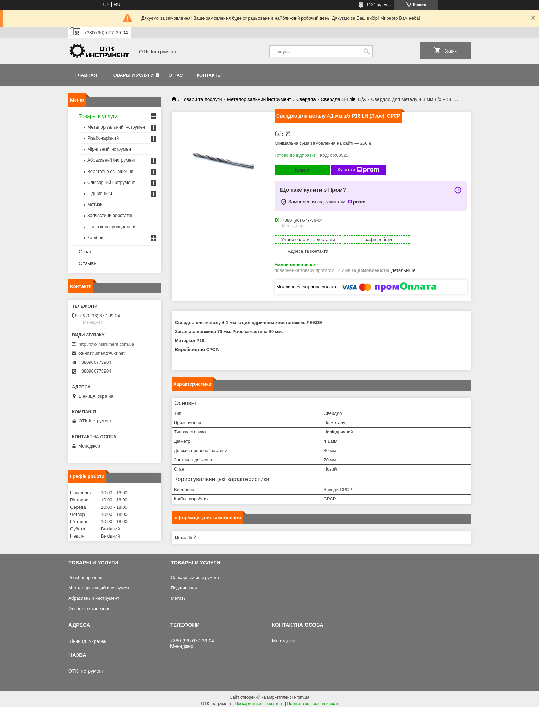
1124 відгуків (378, 4)
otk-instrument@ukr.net (101, 353)
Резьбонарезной (85, 574)
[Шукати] (367, 51)
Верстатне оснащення (110, 171)
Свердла (306, 99)
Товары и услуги (132, 75)
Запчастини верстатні (109, 215)
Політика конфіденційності (312, 700)
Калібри (95, 237)
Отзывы (88, 263)
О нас (176, 75)
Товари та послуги (201, 99)
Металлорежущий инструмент (99, 584)
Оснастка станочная (89, 605)
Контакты (209, 75)
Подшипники (183, 584)
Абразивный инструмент (93, 595)
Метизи (94, 204)
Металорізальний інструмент (259, 99)
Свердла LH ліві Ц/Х (343, 99)
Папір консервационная (111, 226)
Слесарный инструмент (194, 574)
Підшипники (99, 193)
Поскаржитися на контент (259, 700)
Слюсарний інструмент (111, 182)
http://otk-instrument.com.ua (106, 344)
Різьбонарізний (103, 138)
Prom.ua (301, 694)
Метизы (178, 595)
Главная (86, 75)
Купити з (358, 170)
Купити (302, 170)
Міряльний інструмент (110, 149)
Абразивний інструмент (111, 160)
